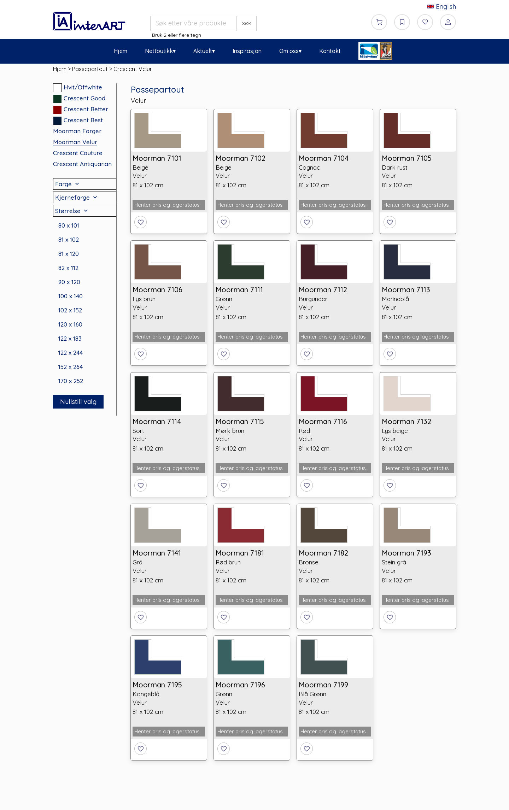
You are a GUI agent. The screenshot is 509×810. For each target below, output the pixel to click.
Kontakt (330, 50)
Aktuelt (202, 50)
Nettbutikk (159, 50)
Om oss (289, 50)
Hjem (120, 50)
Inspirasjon (247, 50)
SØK (247, 23)
